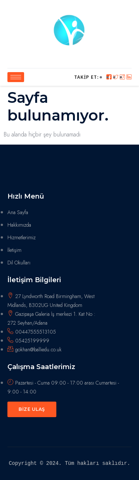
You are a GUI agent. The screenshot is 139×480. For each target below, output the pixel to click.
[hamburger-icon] (15, 77)
